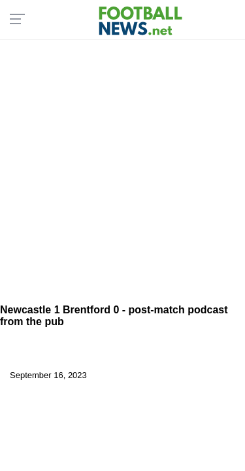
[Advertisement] (122, 168)
